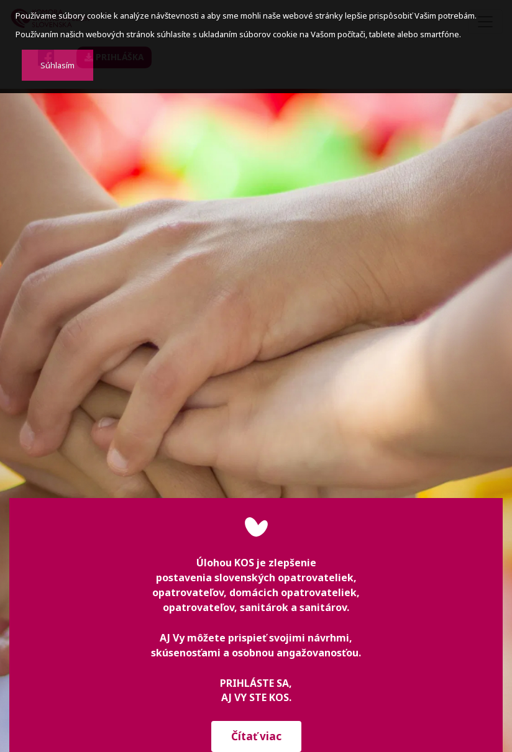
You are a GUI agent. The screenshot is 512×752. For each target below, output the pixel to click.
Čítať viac (256, 736)
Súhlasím (57, 65)
